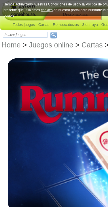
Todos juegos (24, 24)
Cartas (43, 24)
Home (11, 45)
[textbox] (25, 35)
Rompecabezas (66, 24)
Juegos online (51, 45)
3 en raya (90, 24)
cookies (47, 10)
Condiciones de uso (63, 4)
